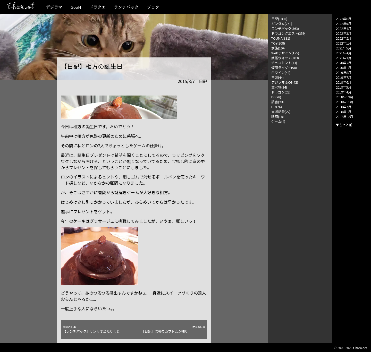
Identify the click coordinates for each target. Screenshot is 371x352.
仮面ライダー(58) (284, 67)
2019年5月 (343, 87)
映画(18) (277, 116)
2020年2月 (343, 62)
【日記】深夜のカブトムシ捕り (173, 329)
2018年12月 (344, 97)
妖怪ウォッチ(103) (285, 57)
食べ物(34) (279, 87)
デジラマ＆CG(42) (284, 82)
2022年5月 (343, 23)
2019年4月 (343, 92)
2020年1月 (343, 67)
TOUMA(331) (280, 38)
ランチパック (126, 7)
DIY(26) (276, 106)
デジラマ (54, 7)
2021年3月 (343, 57)
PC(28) (276, 97)
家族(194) (278, 48)
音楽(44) (277, 77)
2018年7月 (343, 106)
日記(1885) (279, 18)
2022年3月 (343, 33)
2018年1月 (343, 111)
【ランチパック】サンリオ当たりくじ (95, 329)
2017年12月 (344, 116)
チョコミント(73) (284, 62)
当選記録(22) (280, 111)
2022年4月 (343, 28)
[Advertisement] (300, 201)
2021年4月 (343, 52)
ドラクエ (97, 7)
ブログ (153, 7)
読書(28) (277, 101)
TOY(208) (278, 43)
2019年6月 (343, 82)
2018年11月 (344, 101)
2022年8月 (343, 18)
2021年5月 (343, 48)
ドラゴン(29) (280, 92)
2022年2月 (343, 38)
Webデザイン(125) (285, 52)
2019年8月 (343, 72)
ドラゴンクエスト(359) (288, 33)
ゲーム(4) (278, 121)
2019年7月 (343, 77)
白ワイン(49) (280, 72)
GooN (76, 7)
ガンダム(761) (281, 23)
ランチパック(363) (285, 28)
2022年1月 (343, 43)
